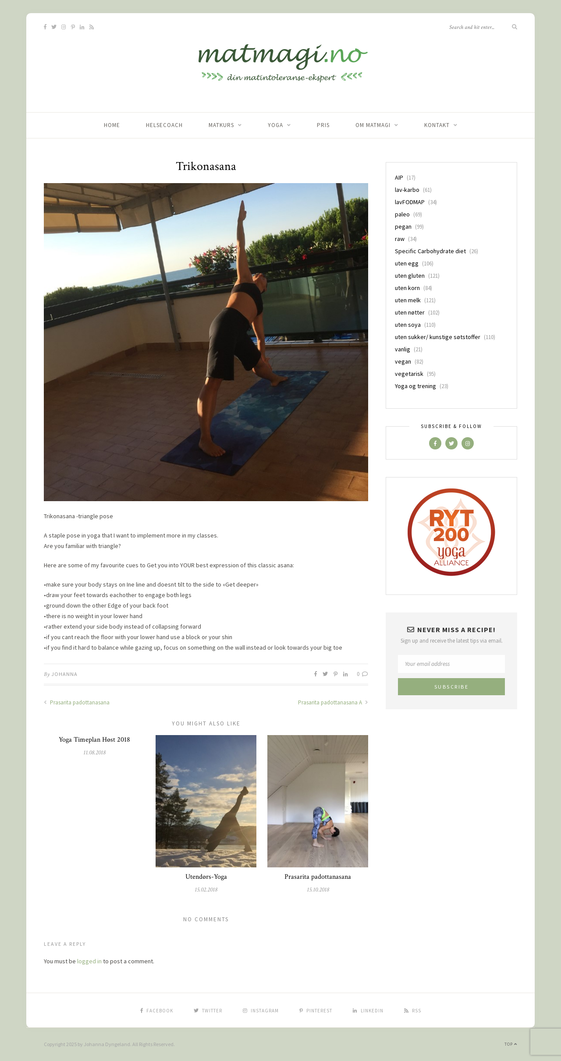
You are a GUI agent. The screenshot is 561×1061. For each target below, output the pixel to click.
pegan (403, 226)
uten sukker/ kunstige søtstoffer (437, 337)
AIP (399, 177)
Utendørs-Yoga (206, 876)
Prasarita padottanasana (77, 702)
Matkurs (221, 125)
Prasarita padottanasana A (333, 702)
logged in (89, 961)
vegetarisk (409, 374)
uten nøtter (410, 312)
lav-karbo (407, 190)
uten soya (408, 325)
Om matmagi (373, 125)
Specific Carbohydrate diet (430, 251)
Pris (323, 125)
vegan (403, 361)
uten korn (407, 288)
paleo (402, 214)
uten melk (408, 300)
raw (400, 239)
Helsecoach (164, 125)
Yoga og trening (415, 386)
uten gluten (410, 275)
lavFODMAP (410, 202)
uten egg (407, 263)
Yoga (275, 125)
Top (510, 1044)
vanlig (402, 349)
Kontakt (437, 125)
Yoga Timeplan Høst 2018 (94, 739)
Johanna (64, 674)
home (112, 125)
